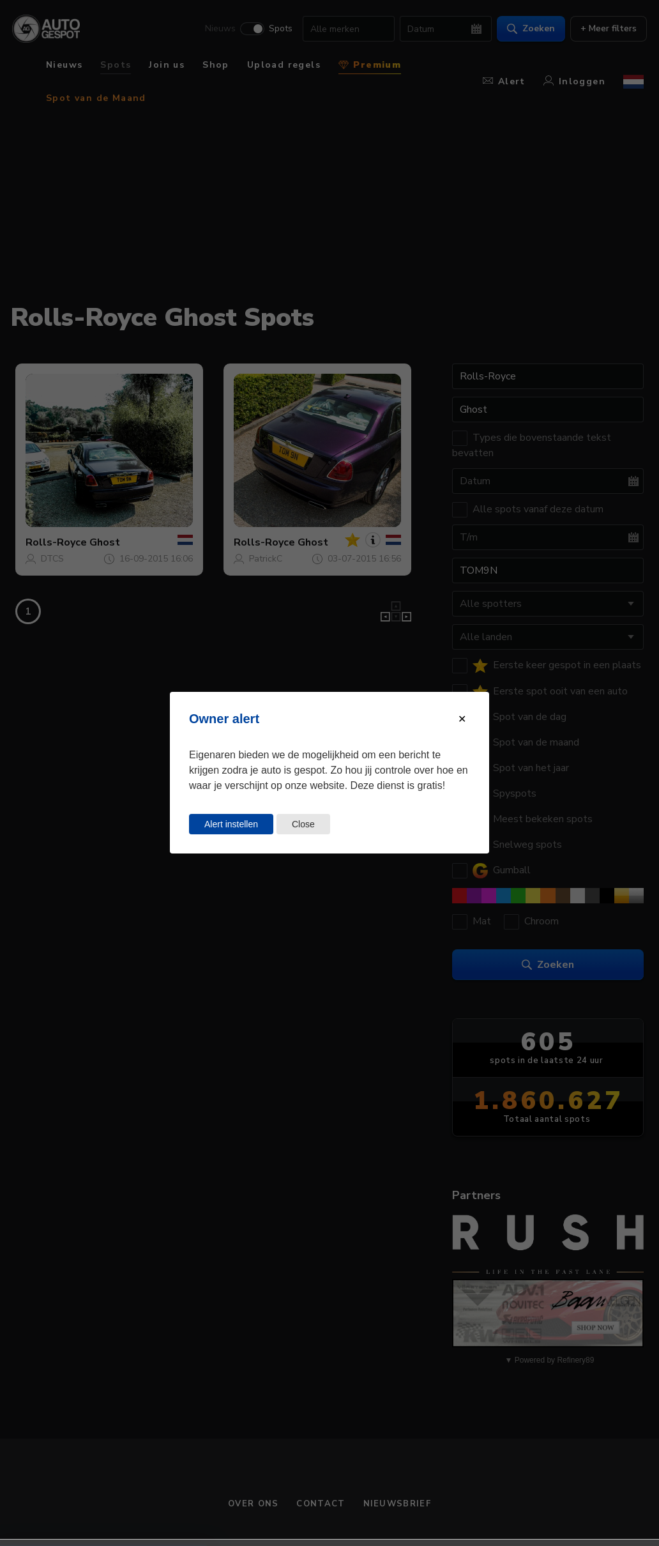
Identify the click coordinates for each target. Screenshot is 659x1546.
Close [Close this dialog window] (303, 824)
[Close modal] (462, 719)
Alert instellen (231, 824)
